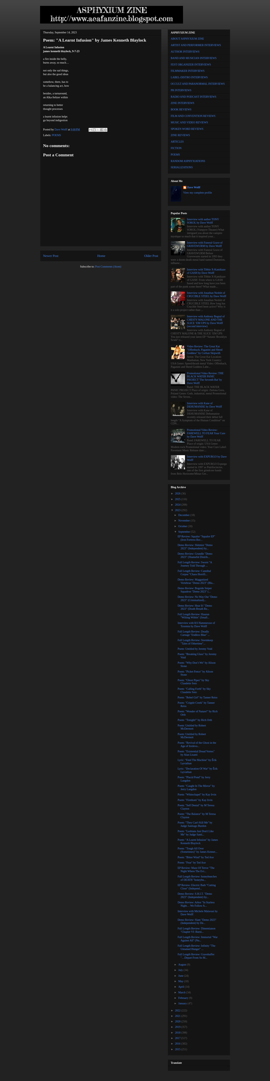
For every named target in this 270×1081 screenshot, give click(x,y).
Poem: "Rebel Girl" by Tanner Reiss (197, 697)
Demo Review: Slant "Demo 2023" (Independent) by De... (197, 921)
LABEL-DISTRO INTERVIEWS (189, 77)
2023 (178, 510)
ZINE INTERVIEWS (182, 103)
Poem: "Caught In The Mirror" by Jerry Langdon (196, 787)
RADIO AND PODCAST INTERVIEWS (193, 96)
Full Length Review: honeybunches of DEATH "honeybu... (197, 878)
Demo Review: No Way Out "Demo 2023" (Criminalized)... (197, 598)
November (184, 520)
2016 (178, 1043)
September (184, 531)
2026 (178, 493)
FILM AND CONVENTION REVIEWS (193, 116)
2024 (178, 504)
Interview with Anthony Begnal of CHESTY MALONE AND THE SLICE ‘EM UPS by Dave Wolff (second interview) (206, 321)
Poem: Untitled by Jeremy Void (195, 648)
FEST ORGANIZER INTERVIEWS (191, 64)
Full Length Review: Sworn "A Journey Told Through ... (195, 564)
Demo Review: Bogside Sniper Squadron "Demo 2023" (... (195, 590)
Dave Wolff (193, 187)
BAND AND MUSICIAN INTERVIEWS (194, 58)
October (183, 526)
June (181, 975)
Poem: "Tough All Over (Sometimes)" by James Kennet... (197, 850)
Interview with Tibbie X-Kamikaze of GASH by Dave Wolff (206, 271)
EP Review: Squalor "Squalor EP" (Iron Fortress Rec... (196, 538)
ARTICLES (177, 141)
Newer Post (51, 256)
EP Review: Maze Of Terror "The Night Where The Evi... (196, 869)
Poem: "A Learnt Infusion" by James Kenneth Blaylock (198, 841)
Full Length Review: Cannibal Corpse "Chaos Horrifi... (194, 573)
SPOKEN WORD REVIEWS (187, 128)
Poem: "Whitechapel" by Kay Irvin (197, 794)
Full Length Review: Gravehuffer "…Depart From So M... (196, 956)
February (183, 997)
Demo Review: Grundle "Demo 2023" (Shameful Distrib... (195, 555)
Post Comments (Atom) (108, 266)
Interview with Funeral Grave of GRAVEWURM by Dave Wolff (204, 244)
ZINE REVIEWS (180, 135)
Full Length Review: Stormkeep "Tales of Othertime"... (195, 642)
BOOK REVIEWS (181, 109)
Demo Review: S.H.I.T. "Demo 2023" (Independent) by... (195, 895)
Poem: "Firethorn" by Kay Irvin (195, 800)
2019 (178, 1026)
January (183, 1003)
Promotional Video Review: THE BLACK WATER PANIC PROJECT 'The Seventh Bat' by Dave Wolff (205, 378)
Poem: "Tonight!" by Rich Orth (195, 720)
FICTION (176, 148)
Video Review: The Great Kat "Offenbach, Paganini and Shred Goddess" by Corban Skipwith (204, 350)
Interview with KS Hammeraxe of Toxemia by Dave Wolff (196, 624)
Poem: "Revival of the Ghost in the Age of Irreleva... (197, 744)
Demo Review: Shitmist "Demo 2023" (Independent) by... (195, 547)
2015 (178, 1049)
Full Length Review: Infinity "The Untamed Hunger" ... (196, 947)
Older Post (151, 256)
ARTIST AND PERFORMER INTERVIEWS (196, 45)
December (184, 515)
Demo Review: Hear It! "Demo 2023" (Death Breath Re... (195, 607)
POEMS (56, 135)
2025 (178, 499)
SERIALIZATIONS (182, 167)
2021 (178, 1016)
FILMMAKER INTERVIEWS (188, 70)
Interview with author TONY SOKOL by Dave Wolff (203, 221)
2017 (178, 1038)
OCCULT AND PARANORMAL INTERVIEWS (198, 83)
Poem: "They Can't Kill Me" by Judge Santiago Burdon (195, 824)
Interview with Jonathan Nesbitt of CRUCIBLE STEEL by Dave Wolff (206, 294)
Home (101, 256)
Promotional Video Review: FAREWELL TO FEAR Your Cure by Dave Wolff (206, 433)
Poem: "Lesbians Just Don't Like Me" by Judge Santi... (195, 833)
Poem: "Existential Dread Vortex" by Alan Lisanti (196, 753)
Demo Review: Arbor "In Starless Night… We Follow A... (196, 904)
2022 (178, 1010)
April (181, 986)
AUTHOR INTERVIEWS (185, 51)
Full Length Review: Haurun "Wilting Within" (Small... (193, 616)
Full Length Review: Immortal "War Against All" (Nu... (198, 939)
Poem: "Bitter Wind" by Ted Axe (196, 857)
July (181, 970)
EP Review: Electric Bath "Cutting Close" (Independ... (197, 887)
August (182, 964)
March (182, 992)
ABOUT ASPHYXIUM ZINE (187, 38)
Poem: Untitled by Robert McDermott (192, 727)
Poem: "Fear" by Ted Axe (192, 862)
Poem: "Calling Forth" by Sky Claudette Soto (194, 690)
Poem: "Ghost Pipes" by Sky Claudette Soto (193, 682)
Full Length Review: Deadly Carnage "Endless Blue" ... (194, 633)
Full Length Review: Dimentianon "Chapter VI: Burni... (196, 930)
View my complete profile (197, 192)
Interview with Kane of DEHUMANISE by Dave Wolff (204, 405)
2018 (178, 1032)
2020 (178, 1021)
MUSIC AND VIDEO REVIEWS (189, 122)
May (181, 981)
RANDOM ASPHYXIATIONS (188, 161)
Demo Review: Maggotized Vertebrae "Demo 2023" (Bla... (196, 581)
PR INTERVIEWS (181, 90)
